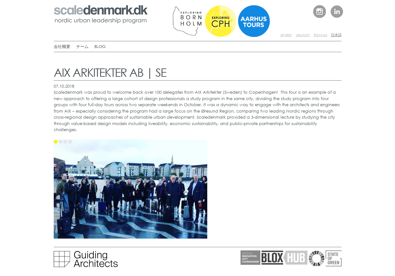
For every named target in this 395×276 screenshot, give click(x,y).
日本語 (336, 34)
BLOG (100, 46)
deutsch (303, 34)
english (286, 34)
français (320, 34)
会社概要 (62, 46)
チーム (82, 46)
